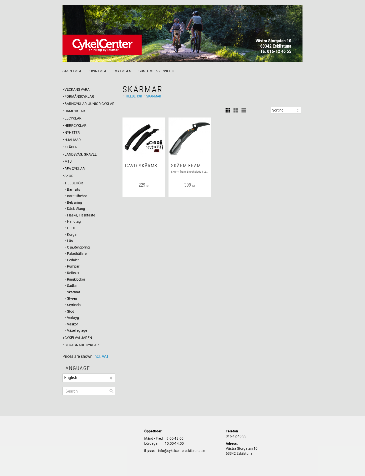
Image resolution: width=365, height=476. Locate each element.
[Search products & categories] (88, 391)
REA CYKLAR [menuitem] (74, 168)
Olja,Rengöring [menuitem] (78, 247)
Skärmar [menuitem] (73, 292)
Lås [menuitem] (70, 240)
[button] (227, 110)
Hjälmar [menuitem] (72, 139)
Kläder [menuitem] (71, 147)
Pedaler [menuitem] (73, 260)
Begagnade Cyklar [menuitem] (81, 344)
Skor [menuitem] (69, 175)
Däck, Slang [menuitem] (76, 208)
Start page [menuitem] (72, 70)
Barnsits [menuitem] (73, 189)
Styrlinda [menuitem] (74, 304)
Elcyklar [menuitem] (73, 118)
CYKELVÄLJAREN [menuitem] (78, 337)
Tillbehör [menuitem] (73, 183)
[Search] (111, 391)
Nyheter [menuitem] (72, 132)
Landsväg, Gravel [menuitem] (80, 154)
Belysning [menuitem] (74, 202)
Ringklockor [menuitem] (76, 279)
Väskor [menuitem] (72, 324)
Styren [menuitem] (72, 298)
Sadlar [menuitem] (72, 285)
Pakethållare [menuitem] (76, 253)
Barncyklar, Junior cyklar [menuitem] (89, 103)
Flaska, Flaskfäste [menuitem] (81, 215)
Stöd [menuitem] (70, 311)
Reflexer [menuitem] (73, 272)
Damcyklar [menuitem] (74, 110)
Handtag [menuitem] (74, 221)
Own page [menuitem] (98, 70)
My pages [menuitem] (122, 70)
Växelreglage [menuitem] (77, 330)
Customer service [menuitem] (154, 70)
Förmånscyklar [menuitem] (79, 96)
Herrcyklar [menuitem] (75, 125)
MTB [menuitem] (68, 161)
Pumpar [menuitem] (73, 266)
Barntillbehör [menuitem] (77, 195)
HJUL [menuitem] (71, 227)
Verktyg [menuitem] (73, 317)
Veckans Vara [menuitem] (77, 89)
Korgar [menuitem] (72, 234)
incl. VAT (101, 356)
